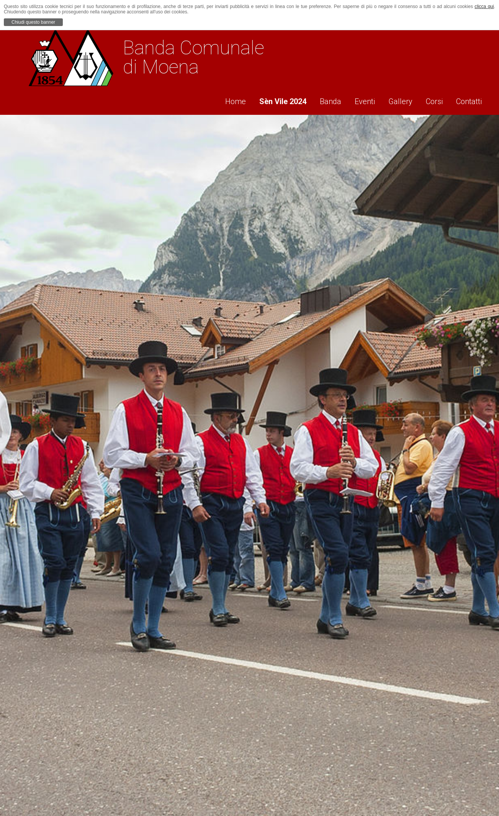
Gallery (396, 99)
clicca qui (484, 6)
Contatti (470, 99)
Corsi (433, 99)
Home (221, 99)
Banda (321, 99)
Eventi (358, 99)
